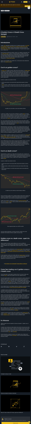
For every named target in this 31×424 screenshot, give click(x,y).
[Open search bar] (21, 2)
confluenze (5, 313)
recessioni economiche (22, 200)
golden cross (4, 70)
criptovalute (15, 331)
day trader (3, 48)
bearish (8, 118)
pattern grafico (27, 70)
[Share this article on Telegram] (16, 346)
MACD (6, 275)
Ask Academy (14, 335)
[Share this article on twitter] (1, 346)
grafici (5, 45)
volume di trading (20, 249)
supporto (12, 308)
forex (9, 331)
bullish (24, 113)
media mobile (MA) (5, 53)
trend (3, 84)
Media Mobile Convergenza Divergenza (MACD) (16, 251)
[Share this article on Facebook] (8, 346)
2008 (11, 201)
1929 (7, 201)
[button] (29, 1)
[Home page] (12, 2)
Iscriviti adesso (27, 6)
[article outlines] (29, 7)
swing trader (8, 48)
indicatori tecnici (15, 250)
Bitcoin (10, 281)
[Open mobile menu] (29, 2)
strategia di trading (8, 61)
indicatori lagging (22, 255)
